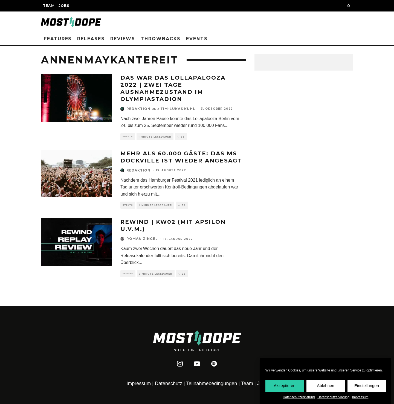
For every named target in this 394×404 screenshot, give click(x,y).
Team (49, 6)
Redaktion (138, 109)
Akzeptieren (284, 385)
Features (58, 38)
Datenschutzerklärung (299, 397)
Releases (91, 38)
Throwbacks (161, 38)
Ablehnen (325, 385)
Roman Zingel (142, 239)
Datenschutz (168, 383)
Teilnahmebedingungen (211, 383)
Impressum (360, 397)
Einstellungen (366, 385)
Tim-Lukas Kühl (177, 109)
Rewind (128, 273)
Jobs (64, 6)
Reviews (122, 38)
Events (197, 38)
